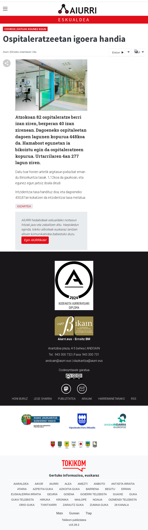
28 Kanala (121, 504)
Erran (126, 489)
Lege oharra (43, 398)
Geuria (52, 494)
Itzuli (136, 52)
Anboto (99, 483)
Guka (133, 494)
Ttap (89, 513)
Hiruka (45, 499)
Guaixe (118, 494)
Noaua (97, 499)
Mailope (81, 499)
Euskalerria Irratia (26, 494)
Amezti (82, 483)
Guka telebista (22, 499)
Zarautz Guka (73, 504)
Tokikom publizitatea (74, 519)
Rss (133, 398)
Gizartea (24, 206)
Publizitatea (67, 398)
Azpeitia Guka (43, 489)
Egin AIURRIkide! (35, 240)
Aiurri (53, 483)
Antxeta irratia (123, 483)
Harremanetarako (111, 398)
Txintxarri (49, 504)
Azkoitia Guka (69, 489)
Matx (59, 513)
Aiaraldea (21, 483)
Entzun (118, 52)
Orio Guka (26, 504)
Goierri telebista (93, 494)
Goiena (69, 494)
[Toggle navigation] (5, 8)
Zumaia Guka (99, 504)
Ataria (22, 489)
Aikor (39, 483)
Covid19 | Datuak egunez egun (25, 29)
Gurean (74, 513)
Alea (68, 483)
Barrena (92, 489)
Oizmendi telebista (122, 499)
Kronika (62, 499)
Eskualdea (74, 20)
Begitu (110, 489)
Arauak (87, 398)
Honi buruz (20, 398)
